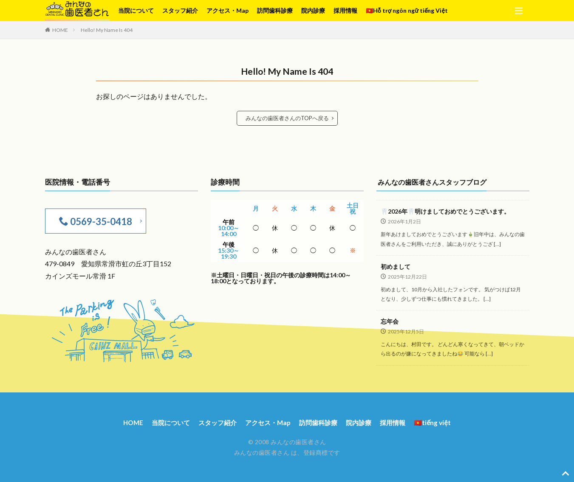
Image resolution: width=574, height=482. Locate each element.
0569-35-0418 (99, 220)
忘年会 (390, 320)
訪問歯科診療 (275, 10)
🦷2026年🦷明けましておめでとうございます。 (445, 210)
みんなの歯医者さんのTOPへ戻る (287, 118)
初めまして (395, 266)
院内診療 (313, 10)
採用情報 (345, 10)
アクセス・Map (227, 10)
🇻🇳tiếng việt (440, 421)
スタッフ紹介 (180, 10)
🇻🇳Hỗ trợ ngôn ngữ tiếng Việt (407, 10)
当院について (136, 10)
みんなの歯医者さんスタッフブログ (435, 181)
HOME (60, 30)
